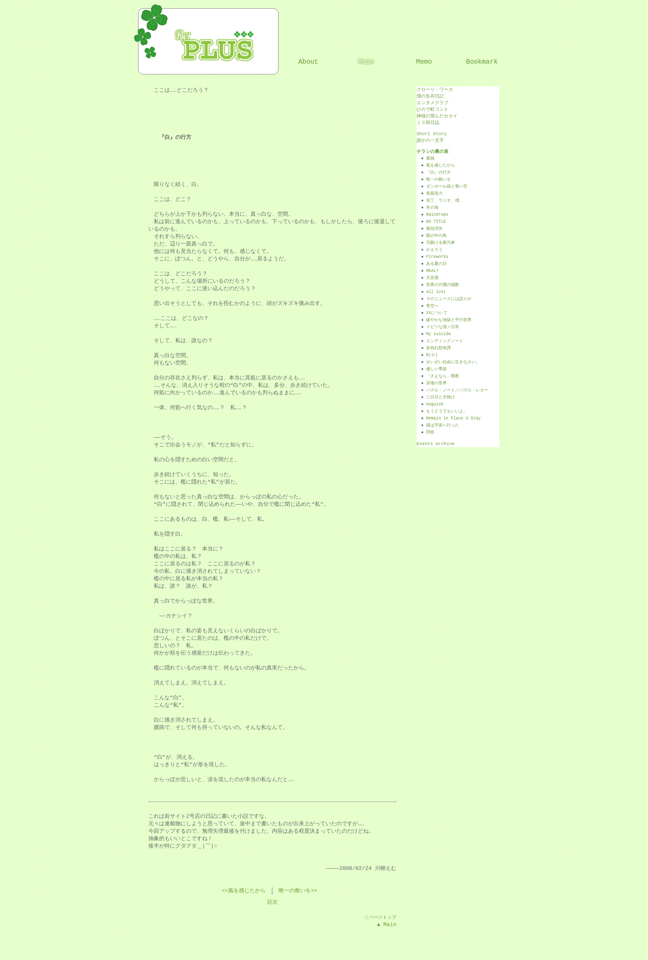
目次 (272, 902)
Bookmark (482, 62)
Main (366, 62)
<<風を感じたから (244, 891)
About (308, 62)
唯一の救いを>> (298, 891)
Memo (424, 62)
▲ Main (386, 925)
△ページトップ (380, 917)
